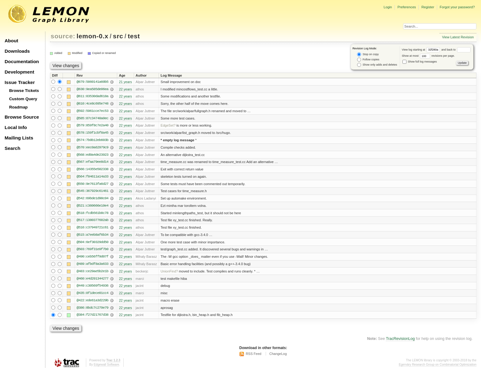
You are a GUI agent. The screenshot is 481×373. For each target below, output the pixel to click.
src (118, 36)
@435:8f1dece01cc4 (92, 295)
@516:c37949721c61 (92, 228)
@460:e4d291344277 (92, 280)
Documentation (22, 61)
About (11, 40)
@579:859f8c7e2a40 (92, 126)
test (134, 36)
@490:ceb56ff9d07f (92, 258)
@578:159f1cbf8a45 (92, 133)
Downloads (17, 51)
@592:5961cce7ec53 (92, 111)
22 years (125, 89)
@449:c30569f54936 (92, 287)
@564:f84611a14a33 (92, 177)
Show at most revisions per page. (428, 55)
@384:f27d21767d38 (92, 317)
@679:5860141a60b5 (92, 81)
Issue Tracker (20, 82)
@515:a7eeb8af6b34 (92, 236)
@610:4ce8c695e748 (92, 103)
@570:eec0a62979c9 (92, 148)
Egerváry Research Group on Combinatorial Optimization (437, 366)
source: (63, 36)
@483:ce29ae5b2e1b (92, 273)
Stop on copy (368, 54)
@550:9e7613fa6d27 (92, 184)
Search (12, 148)
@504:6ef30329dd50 (92, 243)
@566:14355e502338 (92, 170)
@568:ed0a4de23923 (92, 155)
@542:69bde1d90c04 (92, 199)
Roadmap (18, 107)
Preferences (407, 7)
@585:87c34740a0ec (92, 118)
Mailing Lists (19, 137)
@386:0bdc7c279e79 (92, 309)
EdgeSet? (168, 126)
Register (427, 7)
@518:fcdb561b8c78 (92, 214)
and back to (456, 49)
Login (387, 7)
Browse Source (22, 117)
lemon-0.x (93, 36)
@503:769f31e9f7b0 (92, 251)
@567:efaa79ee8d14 (92, 162)
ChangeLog (278, 356)
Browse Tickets (24, 90)
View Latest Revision (458, 37)
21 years (125, 82)
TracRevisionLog (400, 341)
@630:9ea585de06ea (92, 89)
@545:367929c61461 (92, 192)
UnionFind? (169, 273)
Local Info (16, 127)
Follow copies (368, 60)
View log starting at (421, 49)
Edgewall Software (106, 366)
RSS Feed (253, 356)
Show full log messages (419, 61)
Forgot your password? (457, 7)
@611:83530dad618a (92, 96)
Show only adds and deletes (377, 65)
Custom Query (23, 99)
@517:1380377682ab (92, 221)
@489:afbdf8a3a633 (92, 265)
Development (19, 71)
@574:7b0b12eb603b (92, 140)
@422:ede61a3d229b (92, 302)
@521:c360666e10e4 (92, 206)
